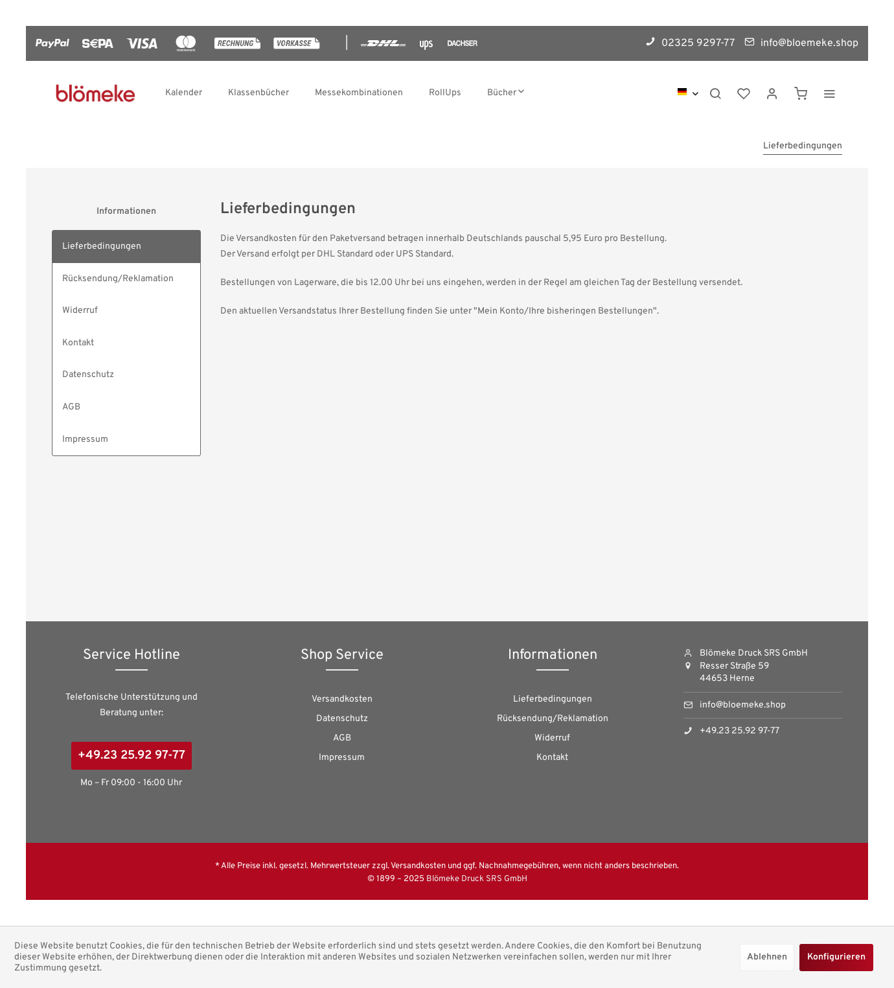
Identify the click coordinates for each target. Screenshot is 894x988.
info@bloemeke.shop (743, 705)
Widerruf (80, 310)
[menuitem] (183, 93)
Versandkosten (342, 699)
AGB (71, 407)
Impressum (85, 439)
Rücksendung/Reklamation (118, 278)
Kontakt (78, 343)
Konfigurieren (836, 957)
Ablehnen (767, 957)
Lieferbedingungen (101, 246)
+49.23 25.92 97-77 (131, 755)
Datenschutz (88, 374)
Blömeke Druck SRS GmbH (476, 879)
